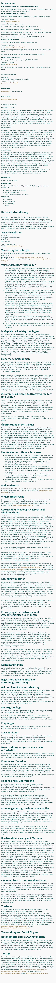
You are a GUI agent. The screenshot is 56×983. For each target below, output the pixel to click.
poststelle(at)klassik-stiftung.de (15, 47)
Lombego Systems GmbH (9, 99)
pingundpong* (5, 91)
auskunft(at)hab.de (11, 64)
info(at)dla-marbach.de (13, 21)
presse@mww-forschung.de (9, 83)
